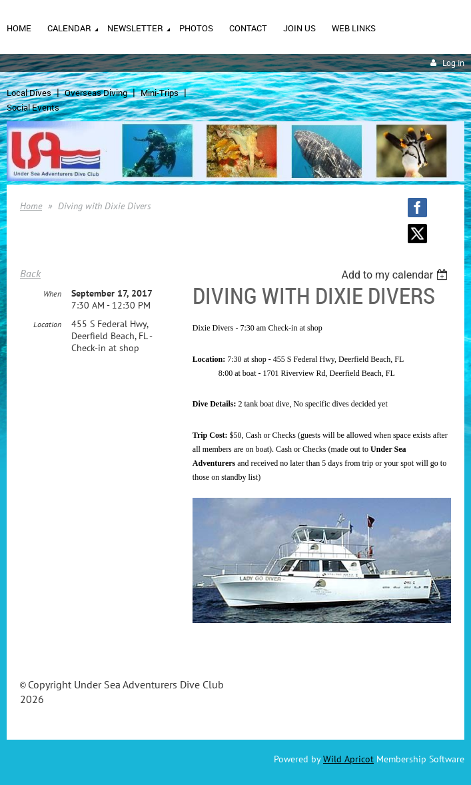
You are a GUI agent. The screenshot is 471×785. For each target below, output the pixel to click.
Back (30, 273)
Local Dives (29, 93)
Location (47, 324)
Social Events (33, 107)
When (52, 294)
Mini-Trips (160, 93)
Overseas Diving (96, 93)
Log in (453, 63)
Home (31, 206)
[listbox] (396, 275)
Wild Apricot (348, 759)
